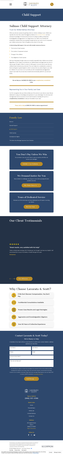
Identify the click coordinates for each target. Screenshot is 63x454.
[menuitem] (31, 122)
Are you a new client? (15, 357)
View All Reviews (24, 280)
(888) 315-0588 (31, 400)
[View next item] (14, 280)
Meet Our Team (31, 208)
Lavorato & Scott (41, 34)
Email (33, 353)
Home (31, 406)
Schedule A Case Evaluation (31, 165)
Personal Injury (31, 409)
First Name (12, 349)
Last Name (35, 349)
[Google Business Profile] (34, 436)
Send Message (31, 380)
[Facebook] (28, 436)
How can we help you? (15, 362)
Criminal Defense (31, 414)
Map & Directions (31, 429)
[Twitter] (31, 436)
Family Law (31, 412)
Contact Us (31, 417)
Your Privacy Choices (27, 449)
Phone (11, 353)
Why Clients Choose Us (31, 187)
